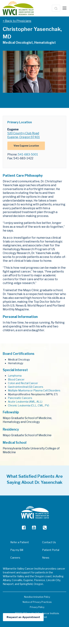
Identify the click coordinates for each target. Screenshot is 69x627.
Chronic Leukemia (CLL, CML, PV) (28, 405)
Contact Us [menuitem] (49, 542)
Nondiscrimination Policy (37, 597)
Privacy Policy (37, 607)
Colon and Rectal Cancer (23, 383)
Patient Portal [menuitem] (50, 549)
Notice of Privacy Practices (37, 602)
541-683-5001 (28, 154)
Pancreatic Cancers (20, 397)
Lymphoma (15, 375)
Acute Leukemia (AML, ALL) (25, 401)
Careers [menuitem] (15, 557)
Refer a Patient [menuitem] (19, 542)
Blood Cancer (16, 379)
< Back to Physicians (17, 21)
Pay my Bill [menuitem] (16, 549)
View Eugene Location (26, 145)
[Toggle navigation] (64, 8)
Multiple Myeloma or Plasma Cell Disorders (34, 390)
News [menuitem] (45, 557)
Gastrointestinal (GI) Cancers (25, 386)
